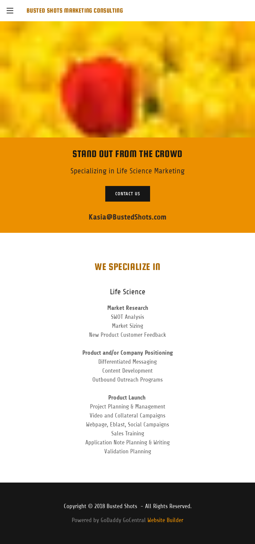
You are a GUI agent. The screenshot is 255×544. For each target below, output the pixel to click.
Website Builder (165, 520)
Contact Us (127, 194)
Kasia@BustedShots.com (127, 217)
